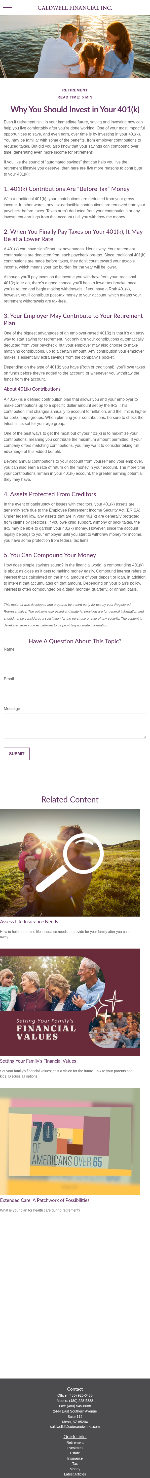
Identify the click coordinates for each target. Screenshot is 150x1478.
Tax (75, 1464)
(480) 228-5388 (81, 1401)
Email (9, 679)
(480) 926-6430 (80, 1395)
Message (12, 709)
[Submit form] (17, 754)
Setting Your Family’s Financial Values (38, 1061)
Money (75, 1469)
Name (9, 649)
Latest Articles (75, 1474)
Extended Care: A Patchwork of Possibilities (45, 1200)
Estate (75, 1453)
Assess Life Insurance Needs (29, 921)
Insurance (75, 1458)
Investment (75, 1448)
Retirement (75, 1442)
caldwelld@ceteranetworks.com (75, 1427)
